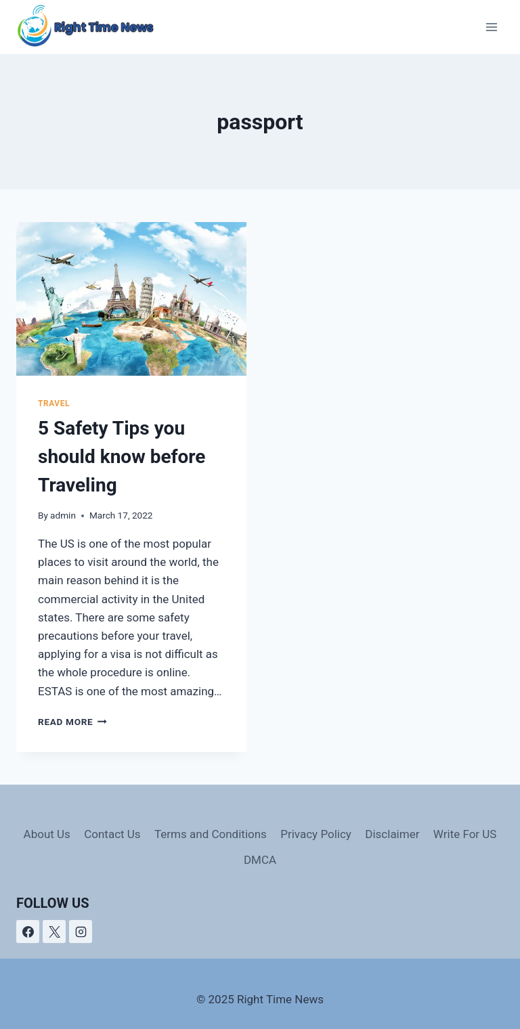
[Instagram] (80, 931)
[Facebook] (27, 931)
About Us (47, 834)
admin (63, 515)
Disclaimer (392, 834)
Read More (72, 721)
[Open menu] (491, 26)
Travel (54, 403)
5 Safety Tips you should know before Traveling (121, 456)
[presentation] (131, 299)
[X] (54, 931)
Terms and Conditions (210, 834)
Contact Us (112, 834)
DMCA (260, 860)
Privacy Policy (315, 834)
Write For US (465, 834)
